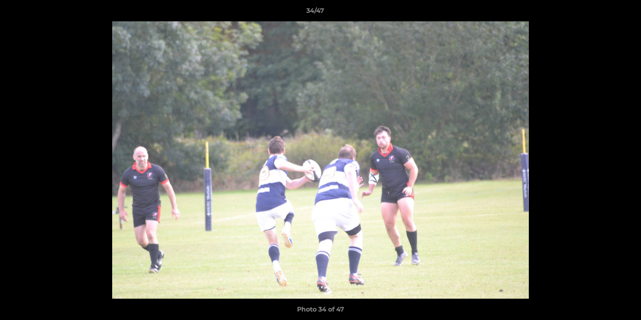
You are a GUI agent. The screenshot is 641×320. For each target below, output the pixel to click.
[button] (603, 13)
